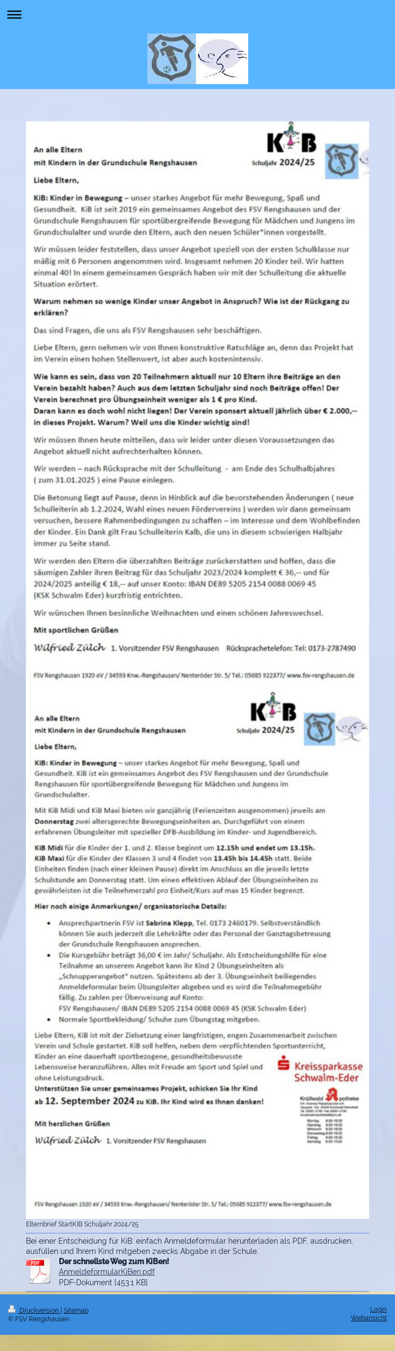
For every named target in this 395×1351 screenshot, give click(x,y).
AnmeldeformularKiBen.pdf (107, 1271)
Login (378, 1309)
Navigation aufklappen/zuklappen (197, 14)
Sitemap (76, 1310)
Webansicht (369, 1318)
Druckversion (34, 1310)
